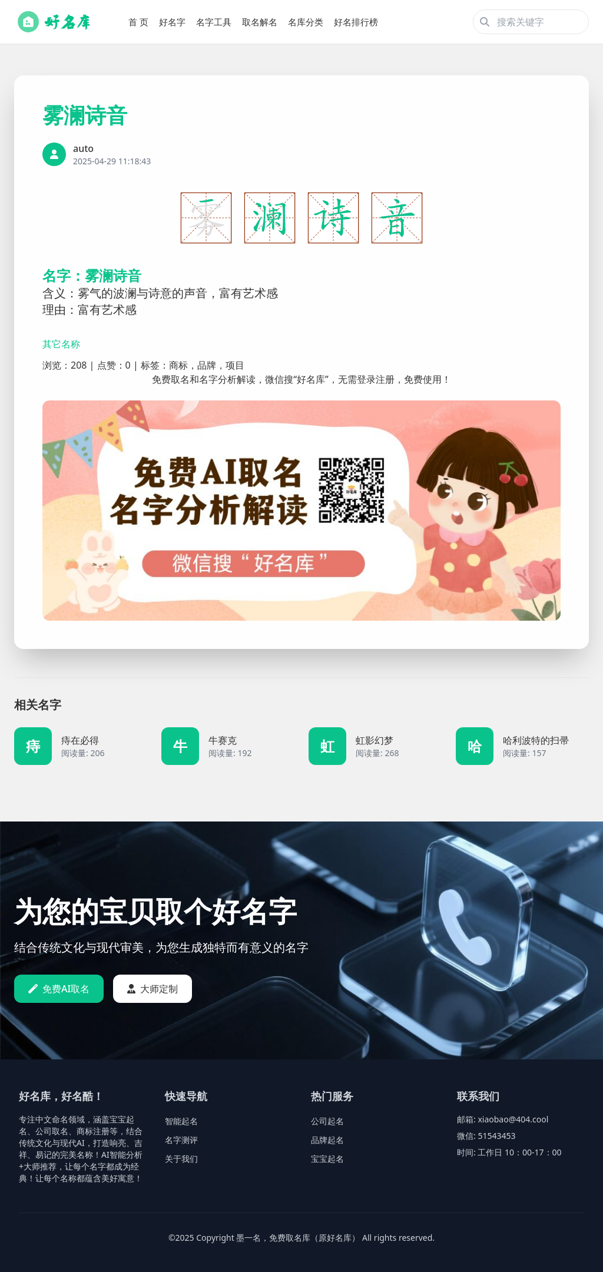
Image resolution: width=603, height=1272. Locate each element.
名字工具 (213, 22)
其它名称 (61, 343)
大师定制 (152, 988)
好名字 (172, 22)
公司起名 (327, 1121)
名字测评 (181, 1139)
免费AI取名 (59, 988)
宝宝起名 (327, 1158)
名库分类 (305, 22)
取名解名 (259, 22)
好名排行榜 (356, 22)
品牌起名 (327, 1139)
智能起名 (181, 1121)
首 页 (138, 22)
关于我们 (181, 1158)
